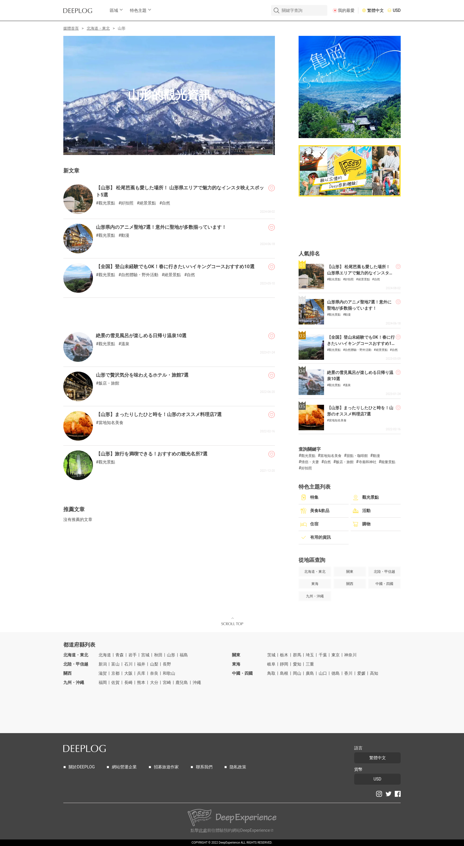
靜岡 (284, 664)
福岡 (103, 682)
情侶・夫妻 (310, 462)
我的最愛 (346, 10)
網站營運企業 (124, 767)
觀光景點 (107, 203)
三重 (310, 664)
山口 (323, 673)
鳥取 (271, 673)
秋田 (158, 655)
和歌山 (169, 673)
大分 (154, 682)
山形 (171, 655)
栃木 (284, 655)
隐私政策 (238, 767)
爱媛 (361, 673)
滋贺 (103, 673)
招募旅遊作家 (166, 767)
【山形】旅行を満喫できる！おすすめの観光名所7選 (151, 454)
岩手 (132, 655)
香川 (348, 673)
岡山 (297, 673)
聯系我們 (204, 767)
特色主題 (138, 10)
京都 (115, 673)
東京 (335, 655)
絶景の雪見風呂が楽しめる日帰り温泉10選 (141, 335)
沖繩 (197, 682)
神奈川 (350, 655)
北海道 (105, 655)
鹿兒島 (181, 682)
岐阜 (271, 664)
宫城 (145, 655)
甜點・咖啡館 (357, 455)
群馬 (297, 655)
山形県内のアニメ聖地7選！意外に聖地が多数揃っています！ (161, 227)
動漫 (125, 235)
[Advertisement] (169, 312)
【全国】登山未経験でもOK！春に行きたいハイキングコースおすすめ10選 (175, 266)
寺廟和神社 (367, 462)
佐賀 (115, 682)
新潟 (103, 664)
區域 (114, 10)
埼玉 (310, 655)
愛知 (297, 664)
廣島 (310, 673)
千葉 (323, 655)
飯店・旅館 (109, 383)
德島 (335, 673)
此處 (203, 830)
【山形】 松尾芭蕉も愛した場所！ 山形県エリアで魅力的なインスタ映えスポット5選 (360, 273)
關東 (236, 655)
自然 (166, 203)
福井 (141, 664)
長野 (167, 664)
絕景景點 (147, 203)
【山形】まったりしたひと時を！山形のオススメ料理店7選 (159, 414)
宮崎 (167, 682)
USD (397, 10)
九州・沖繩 (73, 682)
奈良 (154, 673)
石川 (128, 664)
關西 (67, 673)
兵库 (141, 673)
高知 (374, 673)
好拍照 (127, 203)
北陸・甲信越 (75, 664)
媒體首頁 (71, 28)
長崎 (128, 682)
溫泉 (125, 344)
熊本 (141, 682)
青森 (119, 655)
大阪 (128, 673)
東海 (236, 664)
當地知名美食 (111, 423)
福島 (184, 655)
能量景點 (388, 462)
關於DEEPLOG (82, 767)
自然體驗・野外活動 (139, 275)
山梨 (154, 664)
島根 (284, 673)
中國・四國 (242, 673)
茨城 (271, 655)
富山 (115, 664)
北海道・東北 (98, 28)
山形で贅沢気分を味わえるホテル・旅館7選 (142, 375)
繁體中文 (375, 10)
